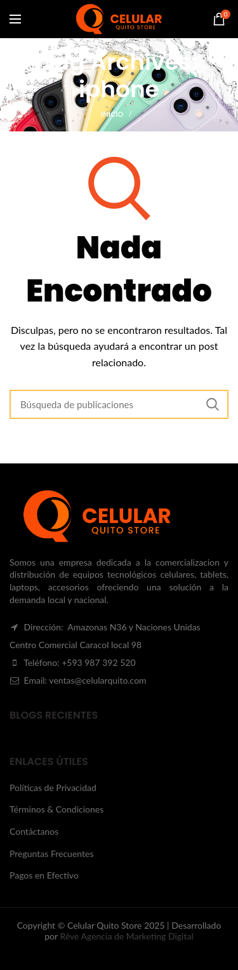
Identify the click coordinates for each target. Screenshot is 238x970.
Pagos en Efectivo (44, 875)
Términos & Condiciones (56, 809)
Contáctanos (34, 831)
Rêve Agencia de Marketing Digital (126, 936)
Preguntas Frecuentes (51, 853)
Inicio (112, 114)
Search (212, 404)
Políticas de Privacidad (53, 787)
